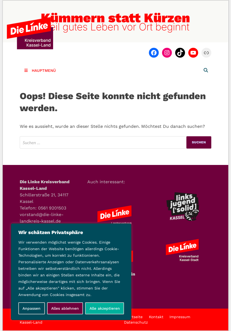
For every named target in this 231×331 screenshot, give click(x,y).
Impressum (179, 317)
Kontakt (156, 317)
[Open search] (206, 70)
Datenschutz (136, 322)
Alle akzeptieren (104, 308)
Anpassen (31, 308)
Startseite (133, 317)
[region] (71, 271)
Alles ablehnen (65, 308)
